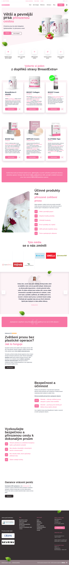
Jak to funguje (36, 4)
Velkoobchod (39, 528)
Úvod (30, 4)
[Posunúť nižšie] (5, 39)
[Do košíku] (66, 5)
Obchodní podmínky (17, 562)
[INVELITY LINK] (64, 562)
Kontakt (38, 529)
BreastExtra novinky (23, 519)
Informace (49, 4)
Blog (54, 4)
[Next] (65, 292)
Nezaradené (21, 522)
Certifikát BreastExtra (41, 526)
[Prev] (3, 292)
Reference (42, 4)
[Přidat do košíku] (19, 108)
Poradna (38, 523)
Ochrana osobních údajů (7, 562)
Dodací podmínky (40, 525)
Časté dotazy (39, 522)
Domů (38, 519)
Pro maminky (22, 525)
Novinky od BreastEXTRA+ (24, 523)
